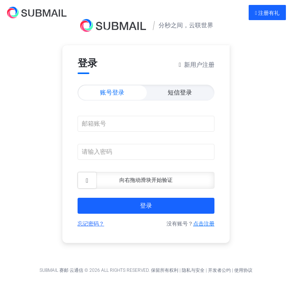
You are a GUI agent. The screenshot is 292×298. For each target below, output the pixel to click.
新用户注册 (199, 64)
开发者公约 (219, 270)
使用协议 (243, 270)
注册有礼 (267, 13)
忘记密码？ (91, 224)
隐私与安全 (193, 270)
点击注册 (203, 224)
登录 (146, 205)
